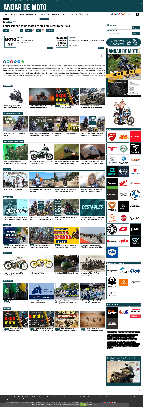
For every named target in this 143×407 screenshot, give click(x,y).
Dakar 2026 (22, 14)
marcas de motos (34, 19)
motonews (61, 19)
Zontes (28, 30)
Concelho (50, 30)
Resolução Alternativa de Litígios (12, 399)
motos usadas (24, 19)
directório (9, 22)
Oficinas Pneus (132, 339)
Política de (92, 405)
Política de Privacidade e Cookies (109, 397)
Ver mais (50, 47)
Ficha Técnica (83, 397)
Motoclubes (73, 14)
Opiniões (7, 169)
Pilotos (136, 346)
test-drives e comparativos (72, 19)
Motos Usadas (112, 332)
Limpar (6, 30)
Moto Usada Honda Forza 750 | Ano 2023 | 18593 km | (123, 370)
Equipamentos (45, 14)
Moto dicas (7, 281)
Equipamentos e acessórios (13, 141)
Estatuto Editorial (93, 397)
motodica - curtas (85, 19)
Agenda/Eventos (123, 332)
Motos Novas (135, 332)
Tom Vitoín (30, 397)
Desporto (7, 225)
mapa (14, 22)
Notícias (14, 14)
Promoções (55, 14)
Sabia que (7, 253)
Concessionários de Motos (120, 337)
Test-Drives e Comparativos (13, 113)
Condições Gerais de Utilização (127, 397)
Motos (36, 14)
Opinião (30, 14)
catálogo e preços (15, 19)
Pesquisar (136, 28)
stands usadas (53, 19)
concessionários (44, 19)
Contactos (76, 397)
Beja (38, 30)
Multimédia (7, 197)
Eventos (7, 14)
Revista (85, 14)
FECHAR (83, 405)
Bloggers (129, 346)
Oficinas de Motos (119, 339)
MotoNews (7, 86)
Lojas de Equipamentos (115, 342)
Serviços (64, 14)
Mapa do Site (26, 399)
